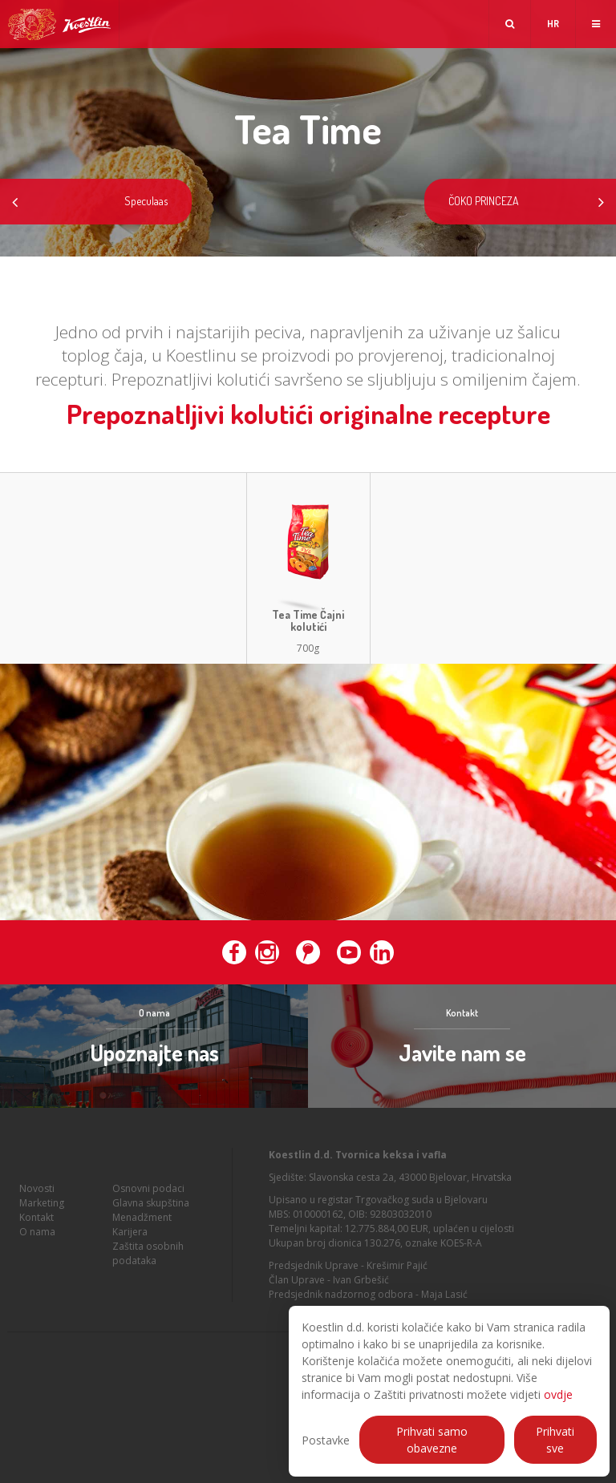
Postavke (326, 1440)
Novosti (37, 1191)
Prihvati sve (555, 1440)
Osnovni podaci (148, 1191)
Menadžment (142, 1219)
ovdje (558, 1394)
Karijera (130, 1234)
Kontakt (36, 1219)
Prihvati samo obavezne (432, 1440)
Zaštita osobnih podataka (148, 1256)
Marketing (41, 1205)
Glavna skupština (150, 1205)
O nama (37, 1234)
